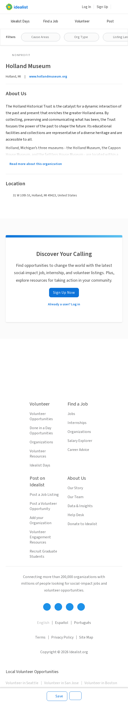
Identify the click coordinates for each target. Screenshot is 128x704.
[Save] (57, 696)
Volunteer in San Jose (61, 683)
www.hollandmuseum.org (48, 76)
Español (61, 622)
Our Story (75, 488)
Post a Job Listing (44, 494)
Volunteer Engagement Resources (40, 537)
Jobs (71, 413)
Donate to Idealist (82, 524)
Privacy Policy (62, 637)
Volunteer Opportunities (41, 416)
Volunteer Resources (38, 454)
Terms (40, 637)
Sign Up (102, 6)
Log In (86, 6)
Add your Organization (40, 520)
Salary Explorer (80, 440)
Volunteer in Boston (100, 683)
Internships (77, 422)
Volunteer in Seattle (22, 683)
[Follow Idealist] (47, 607)
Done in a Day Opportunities (41, 430)
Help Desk (76, 515)
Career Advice (78, 449)
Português (82, 622)
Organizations (41, 442)
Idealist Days (20, 21)
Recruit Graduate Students (43, 554)
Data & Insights (80, 506)
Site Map (86, 637)
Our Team (75, 497)
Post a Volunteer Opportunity (43, 506)
